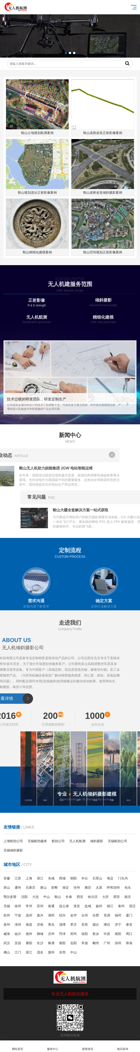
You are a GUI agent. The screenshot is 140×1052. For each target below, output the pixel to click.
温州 (29, 915)
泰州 (121, 906)
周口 (129, 934)
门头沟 (123, 878)
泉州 (6, 924)
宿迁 (132, 906)
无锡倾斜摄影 (13, 850)
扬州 (99, 906)
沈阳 (24, 897)
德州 (29, 934)
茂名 (40, 952)
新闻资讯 (87, 1046)
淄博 (62, 924)
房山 (6, 887)
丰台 (84, 878)
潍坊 (107, 924)
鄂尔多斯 (9, 897)
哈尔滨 (93, 897)
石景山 (97, 878)
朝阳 (73, 878)
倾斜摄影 (96, 841)
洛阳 (84, 934)
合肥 (95, 915)
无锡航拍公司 (117, 841)
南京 (127, 897)
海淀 (110, 878)
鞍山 (57, 897)
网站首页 (17, 1046)
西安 (80, 897)
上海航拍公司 (13, 841)
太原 (99, 887)
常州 (29, 906)
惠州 (51, 952)
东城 (51, 878)
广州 (107, 943)
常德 (84, 943)
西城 (62, 878)
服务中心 (52, 1046)
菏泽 (62, 934)
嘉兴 (40, 915)
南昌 (29, 924)
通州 (18, 887)
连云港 (64, 906)
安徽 (6, 878)
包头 (127, 887)
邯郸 (54, 887)
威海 (6, 934)
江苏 (18, 878)
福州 (118, 915)
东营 (84, 924)
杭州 (6, 915)
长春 (69, 897)
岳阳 (73, 943)
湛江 (29, 952)
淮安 (76, 906)
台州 (84, 915)
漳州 (18, 924)
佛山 (6, 952)
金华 (73, 915)
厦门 (129, 915)
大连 (35, 897)
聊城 (40, 934)
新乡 (95, 934)
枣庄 (73, 924)
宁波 (18, 915)
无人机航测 (77, 841)
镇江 (110, 906)
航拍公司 (58, 841)
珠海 (129, 943)
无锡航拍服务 (37, 841)
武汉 (6, 943)
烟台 (95, 924)
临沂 (18, 934)
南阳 (118, 934)
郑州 (73, 934)
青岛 (51, 924)
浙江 (40, 878)
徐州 (18, 906)
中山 (46, 897)
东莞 (62, 952)
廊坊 (88, 887)
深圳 (118, 943)
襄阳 (29, 943)
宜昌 (18, 943)
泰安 (129, 924)
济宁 (118, 924)
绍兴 (62, 915)
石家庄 (30, 887)
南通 (51, 906)
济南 (40, 924)
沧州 (76, 887)
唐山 (43, 887)
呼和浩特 (113, 887)
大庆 (105, 897)
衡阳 (62, 943)
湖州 (51, 915)
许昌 (107, 934)
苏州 (40, 906)
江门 (18, 952)
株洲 (51, 943)
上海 (29, 878)
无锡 (6, 906)
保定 (65, 887)
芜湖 (107, 915)
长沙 (40, 943)
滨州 (51, 934)
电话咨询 (122, 1046)
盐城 (88, 906)
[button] (66, 53)
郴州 (95, 943)
